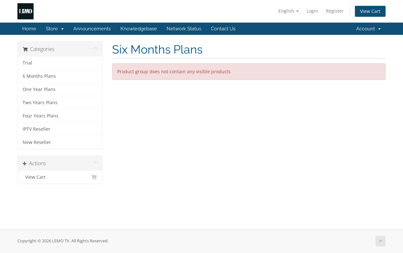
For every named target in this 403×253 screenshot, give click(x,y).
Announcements (92, 29)
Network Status (184, 29)
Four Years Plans (40, 116)
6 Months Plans (39, 76)
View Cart (370, 11)
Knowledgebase (138, 29)
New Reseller (37, 142)
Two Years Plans (40, 103)
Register (335, 11)
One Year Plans (39, 89)
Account (368, 29)
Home (29, 29)
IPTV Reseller (36, 129)
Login (312, 11)
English (288, 11)
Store (55, 29)
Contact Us (223, 29)
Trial (27, 63)
